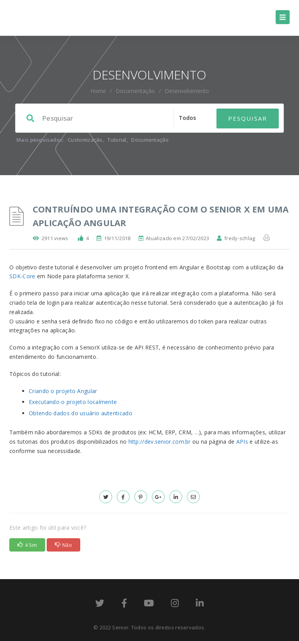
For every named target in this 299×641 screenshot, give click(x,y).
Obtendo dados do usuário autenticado (80, 413)
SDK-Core (22, 276)
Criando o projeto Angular (63, 391)
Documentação (135, 91)
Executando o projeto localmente (73, 402)
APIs (242, 441)
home (98, 91)
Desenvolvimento (187, 91)
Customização (85, 139)
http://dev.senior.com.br (159, 441)
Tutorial (116, 139)
